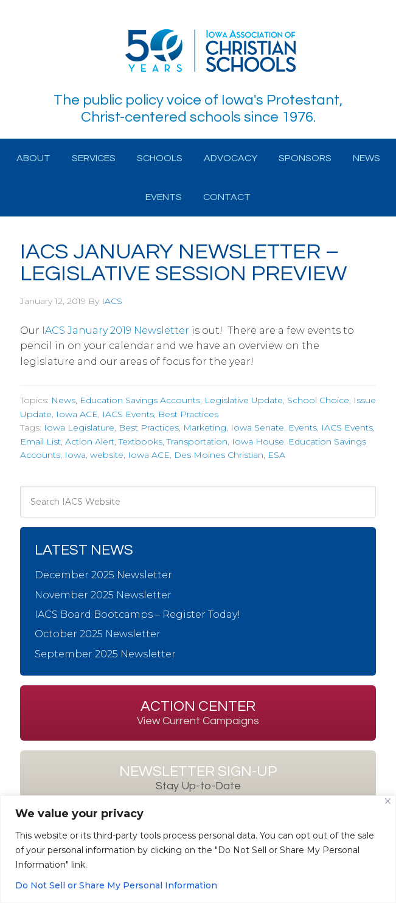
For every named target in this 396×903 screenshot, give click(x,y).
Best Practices (188, 414)
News (63, 400)
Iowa (75, 454)
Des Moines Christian (218, 454)
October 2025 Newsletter (98, 634)
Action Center (198, 713)
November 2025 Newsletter (103, 595)
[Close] (388, 801)
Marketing (204, 427)
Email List (40, 441)
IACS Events (128, 414)
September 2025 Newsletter (105, 654)
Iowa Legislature (79, 427)
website (106, 454)
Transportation (197, 441)
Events (302, 427)
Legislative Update (243, 400)
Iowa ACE (77, 414)
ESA (276, 454)
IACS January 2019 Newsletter (115, 330)
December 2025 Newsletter (103, 575)
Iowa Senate (257, 427)
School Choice (318, 400)
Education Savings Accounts (140, 400)
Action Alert (89, 441)
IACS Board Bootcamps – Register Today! (137, 614)
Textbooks (140, 441)
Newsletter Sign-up (198, 778)
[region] (198, 849)
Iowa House (258, 441)
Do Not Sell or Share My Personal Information (116, 885)
